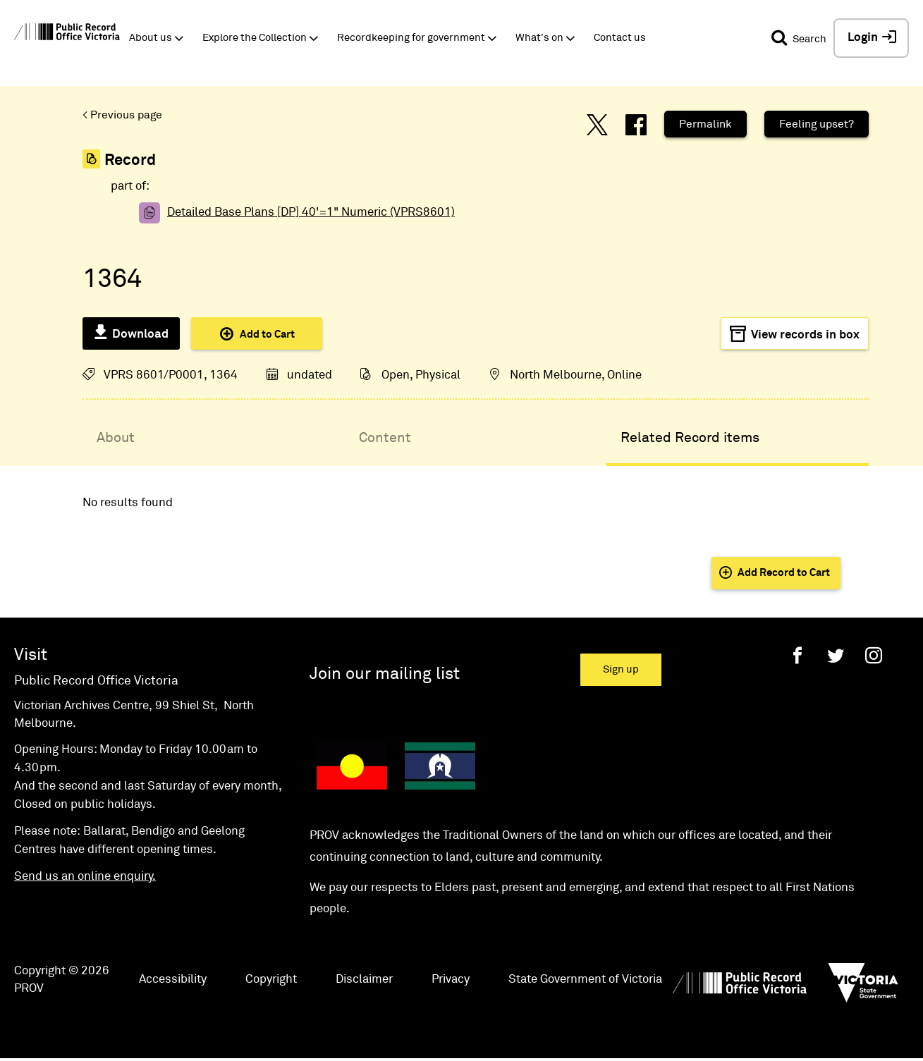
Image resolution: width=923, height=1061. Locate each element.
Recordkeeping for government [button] (411, 37)
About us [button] (150, 37)
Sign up (621, 669)
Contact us (620, 37)
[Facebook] (797, 655)
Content (385, 438)
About (116, 438)
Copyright (271, 980)
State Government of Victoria (585, 980)
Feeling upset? (816, 124)
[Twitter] (835, 655)
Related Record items (690, 438)
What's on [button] (539, 37)
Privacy (451, 980)
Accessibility (173, 980)
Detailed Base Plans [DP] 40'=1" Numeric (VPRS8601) (311, 213)
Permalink (705, 124)
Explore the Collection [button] (254, 37)
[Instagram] (873, 655)
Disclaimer (364, 980)
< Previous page (122, 115)
